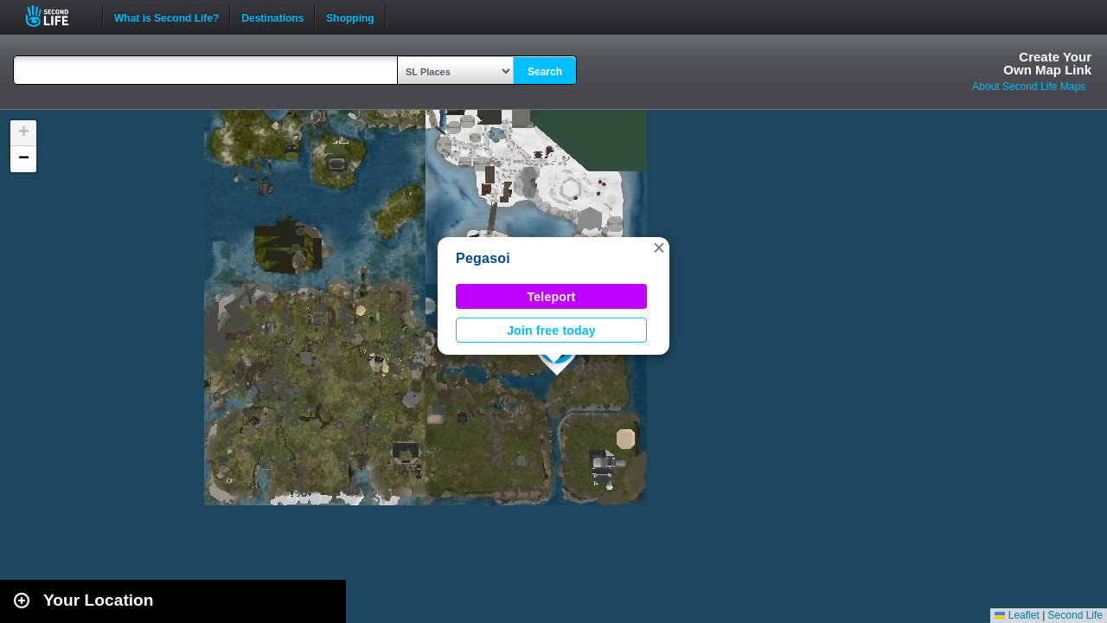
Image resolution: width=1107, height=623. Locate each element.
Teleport (552, 297)
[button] (659, 247)
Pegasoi (483, 258)
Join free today (551, 330)
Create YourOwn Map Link (1047, 63)
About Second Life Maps (1028, 86)
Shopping (350, 16)
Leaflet (1017, 615)
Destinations (272, 16)
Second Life (56, 16)
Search (545, 72)
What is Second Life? (166, 16)
